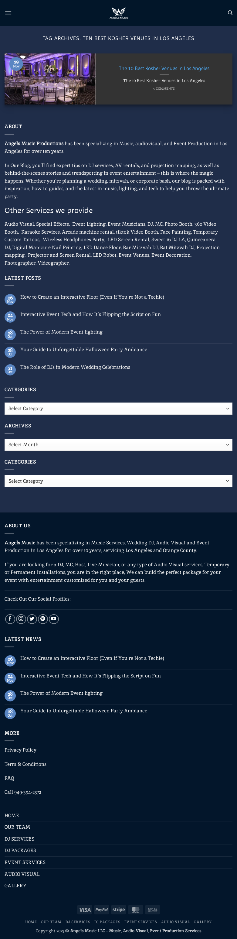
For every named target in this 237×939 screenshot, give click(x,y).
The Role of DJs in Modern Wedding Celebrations (75, 367)
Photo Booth (178, 224)
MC (159, 224)
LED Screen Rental (128, 239)
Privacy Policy (20, 750)
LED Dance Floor (102, 247)
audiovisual (148, 143)
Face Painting (175, 232)
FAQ (9, 778)
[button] (8, 12)
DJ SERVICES (19, 839)
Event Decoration (171, 255)
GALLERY (15, 885)
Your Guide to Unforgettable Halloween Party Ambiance (83, 349)
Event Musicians (126, 224)
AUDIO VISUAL (22, 874)
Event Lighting (89, 224)
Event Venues (134, 255)
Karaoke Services (40, 232)
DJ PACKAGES (20, 850)
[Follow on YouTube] (54, 619)
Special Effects (52, 224)
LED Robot (105, 255)
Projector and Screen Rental (59, 255)
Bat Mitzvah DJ (177, 247)
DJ (150, 224)
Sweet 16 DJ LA (168, 239)
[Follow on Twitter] (32, 619)
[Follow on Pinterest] (43, 619)
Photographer (20, 263)
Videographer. (53, 263)
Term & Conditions (25, 764)
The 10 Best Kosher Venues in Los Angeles (164, 68)
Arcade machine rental (88, 232)
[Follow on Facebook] (10, 619)
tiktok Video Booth (137, 232)
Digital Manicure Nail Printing (46, 247)
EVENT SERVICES (25, 862)
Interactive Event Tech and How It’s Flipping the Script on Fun (90, 314)
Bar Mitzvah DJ (140, 247)
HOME (12, 815)
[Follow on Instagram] (21, 619)
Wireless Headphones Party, (74, 239)
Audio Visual (19, 224)
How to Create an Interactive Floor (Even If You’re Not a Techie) (92, 297)
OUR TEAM (17, 827)
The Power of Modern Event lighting (61, 332)
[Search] (230, 13)
